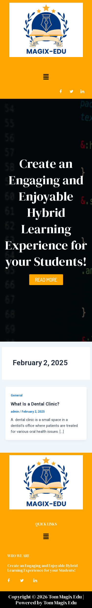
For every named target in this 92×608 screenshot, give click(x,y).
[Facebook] (60, 91)
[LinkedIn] (82, 91)
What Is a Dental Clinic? (35, 403)
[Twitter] (71, 91)
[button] (46, 77)
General (16, 395)
